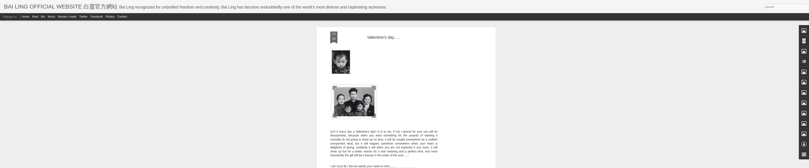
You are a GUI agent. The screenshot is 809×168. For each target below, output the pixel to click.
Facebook (96, 16)
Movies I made (67, 16)
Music (51, 16)
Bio (43, 16)
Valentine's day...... (383, 37)
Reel (35, 16)
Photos (110, 16)
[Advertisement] (459, 95)
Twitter (83, 16)
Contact (122, 16)
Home (25, 16)
